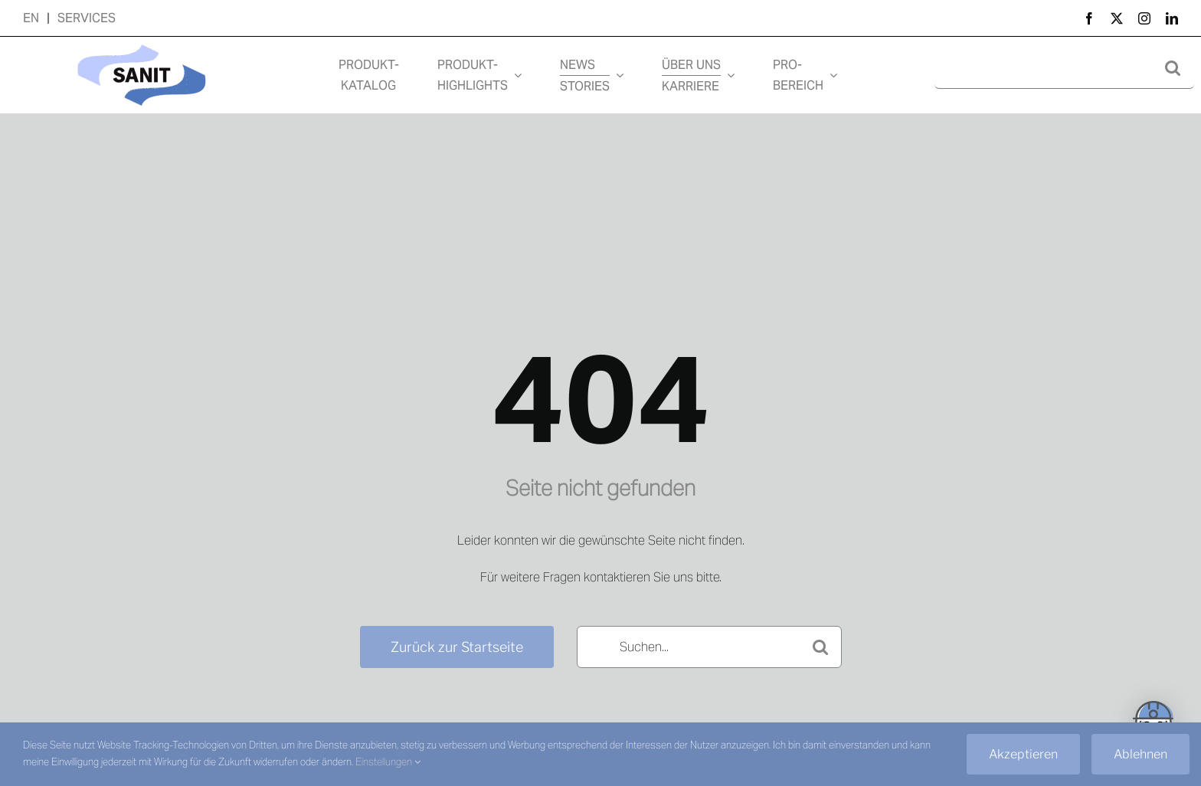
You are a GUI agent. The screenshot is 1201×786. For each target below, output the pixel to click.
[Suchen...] (709, 647)
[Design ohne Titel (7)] (141, 42)
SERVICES (86, 18)
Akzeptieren (1023, 754)
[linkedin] (1172, 18)
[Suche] (1173, 68)
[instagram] (1144, 18)
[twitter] (1117, 18)
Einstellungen (388, 761)
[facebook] (1089, 18)
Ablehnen (1140, 754)
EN (31, 18)
